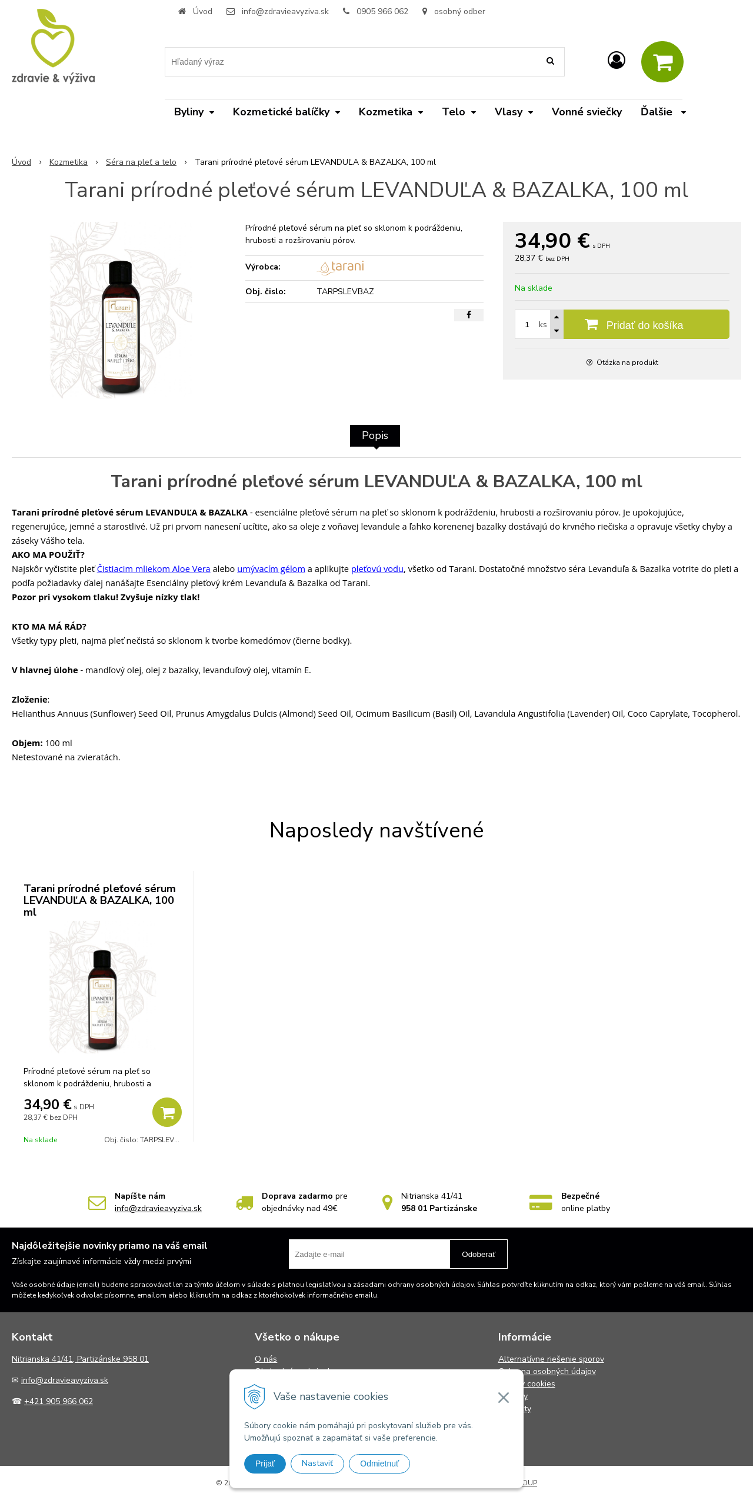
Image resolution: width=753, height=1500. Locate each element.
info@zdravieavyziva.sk (285, 11)
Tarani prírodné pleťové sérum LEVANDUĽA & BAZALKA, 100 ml (100, 900)
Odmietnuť (379, 1463)
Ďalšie (663, 112)
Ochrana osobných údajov (547, 1371)
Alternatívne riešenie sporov (551, 1359)
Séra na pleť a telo (141, 162)
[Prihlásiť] (616, 61)
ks (543, 324)
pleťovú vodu (377, 568)
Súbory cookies (526, 1383)
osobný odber (453, 11)
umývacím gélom (271, 568)
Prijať (265, 1463)
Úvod (202, 11)
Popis (375, 435)
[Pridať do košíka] (622, 324)
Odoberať (478, 1254)
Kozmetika (68, 162)
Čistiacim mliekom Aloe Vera (154, 568)
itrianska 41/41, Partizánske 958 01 (83, 1359)
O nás (266, 1359)
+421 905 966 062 (58, 1401)
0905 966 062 (382, 11)
